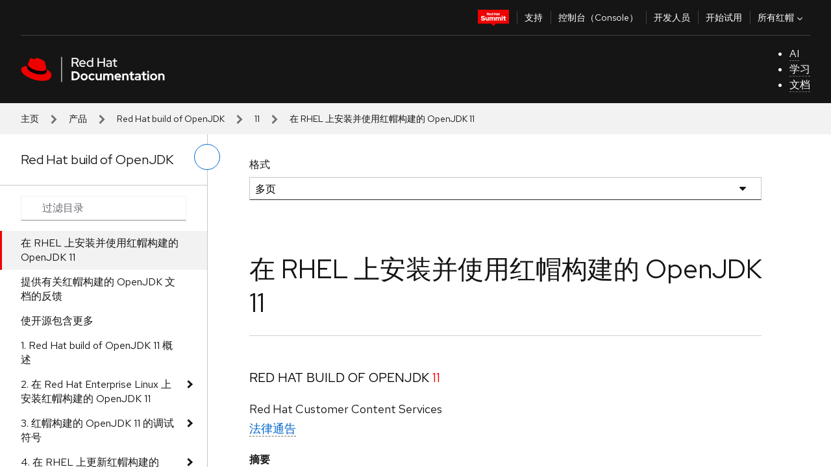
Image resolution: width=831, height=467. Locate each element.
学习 (799, 69)
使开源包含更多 (57, 321)
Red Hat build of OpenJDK (171, 119)
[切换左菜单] (207, 157)
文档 (799, 84)
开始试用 (724, 17)
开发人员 (672, 17)
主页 (30, 119)
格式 (259, 164)
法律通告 (272, 428)
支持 (534, 17)
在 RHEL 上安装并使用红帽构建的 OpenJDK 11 (100, 250)
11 (257, 119)
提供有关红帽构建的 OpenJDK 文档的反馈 (98, 289)
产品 (78, 119)
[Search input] (103, 208)
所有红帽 (782, 17)
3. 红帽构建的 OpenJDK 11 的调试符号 (97, 430)
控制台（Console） (598, 17)
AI (794, 53)
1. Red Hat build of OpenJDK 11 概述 (97, 352)
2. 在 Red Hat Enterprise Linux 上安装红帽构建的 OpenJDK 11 (96, 391)
